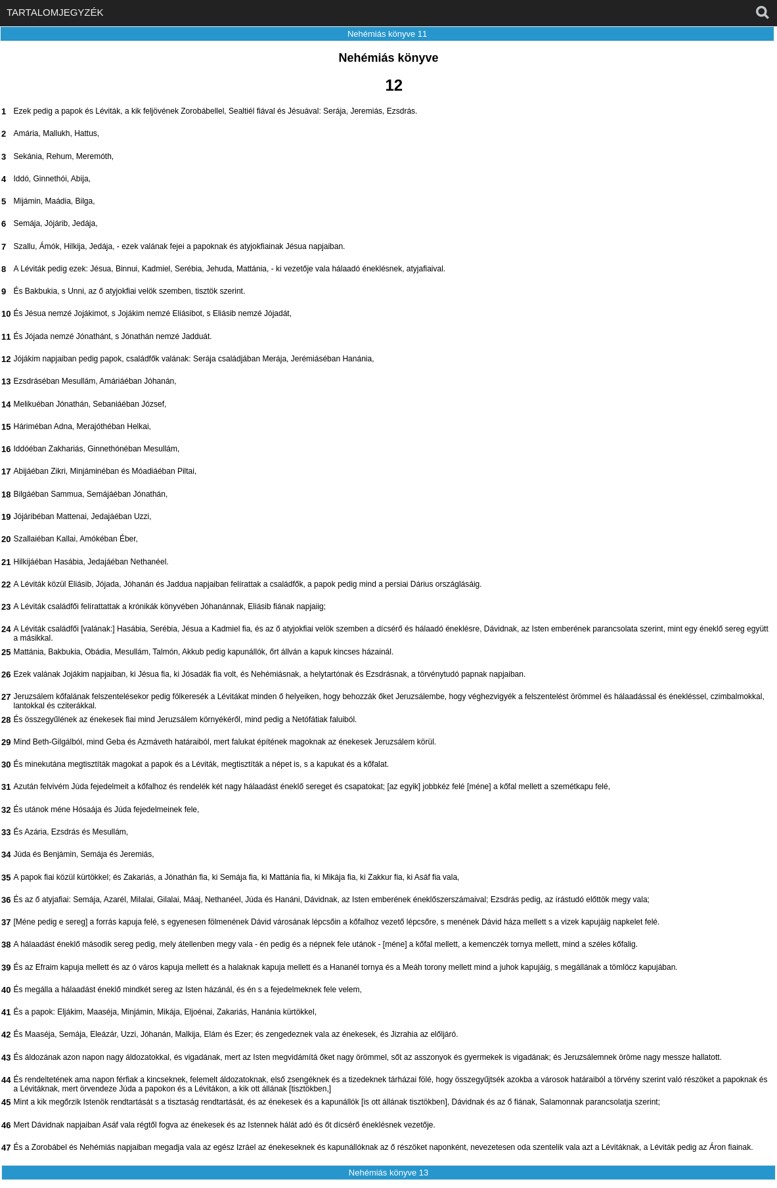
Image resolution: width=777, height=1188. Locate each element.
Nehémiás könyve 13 (388, 1172)
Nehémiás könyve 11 (387, 34)
